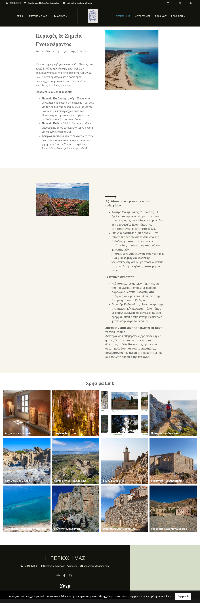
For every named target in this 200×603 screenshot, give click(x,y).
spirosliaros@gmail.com (79, 3)
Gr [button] (191, 3)
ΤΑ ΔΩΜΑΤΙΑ (60, 16)
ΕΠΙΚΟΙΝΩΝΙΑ (178, 16)
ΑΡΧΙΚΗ (20, 16)
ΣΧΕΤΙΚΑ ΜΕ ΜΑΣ (38, 16)
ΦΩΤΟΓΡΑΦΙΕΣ (142, 16)
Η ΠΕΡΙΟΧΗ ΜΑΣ (122, 16)
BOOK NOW (160, 16)
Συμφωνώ (183, 596)
